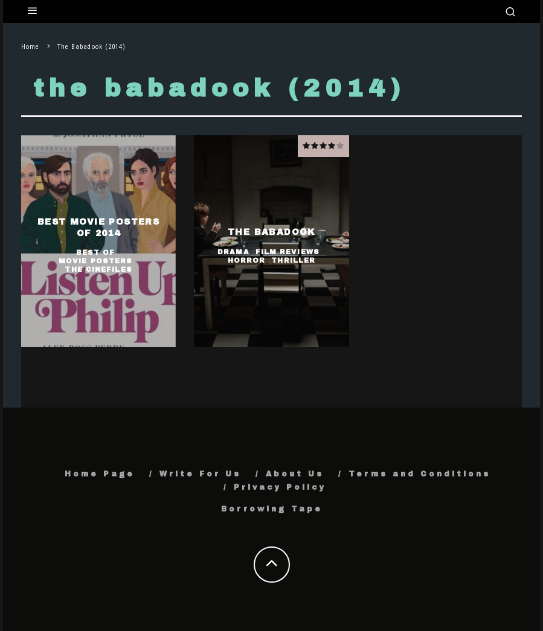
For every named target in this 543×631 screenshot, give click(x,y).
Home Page (100, 474)
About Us (295, 474)
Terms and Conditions (419, 474)
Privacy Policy (280, 487)
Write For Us (200, 474)
